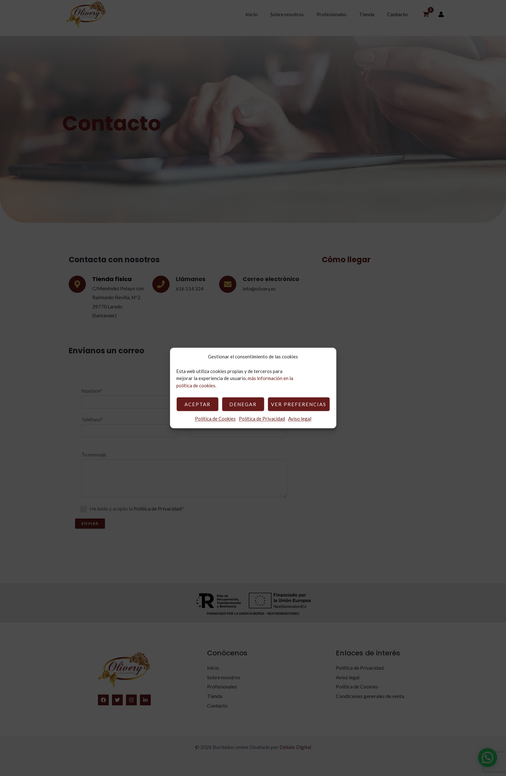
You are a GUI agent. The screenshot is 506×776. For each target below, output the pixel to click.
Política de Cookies (215, 419)
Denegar (243, 404)
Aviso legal (299, 419)
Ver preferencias (298, 404)
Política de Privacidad (262, 419)
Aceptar (197, 404)
